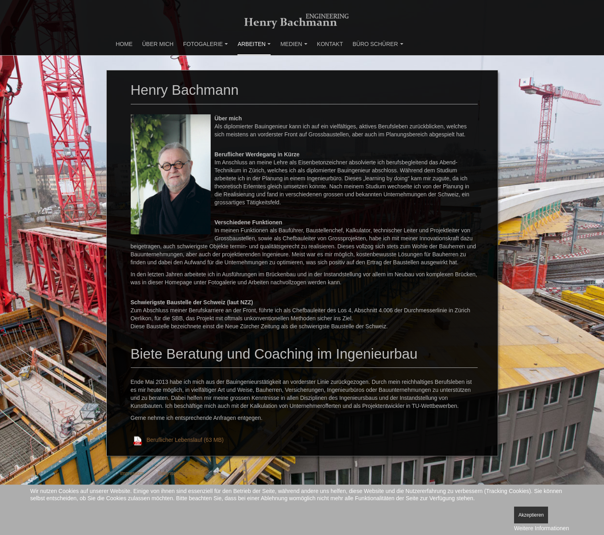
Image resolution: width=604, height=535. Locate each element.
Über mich (158, 44)
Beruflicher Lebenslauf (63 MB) (185, 440)
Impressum (132, 473)
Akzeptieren (531, 515)
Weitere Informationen (541, 528)
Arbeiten (254, 44)
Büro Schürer (378, 44)
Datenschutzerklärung (181, 473)
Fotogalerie (205, 44)
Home (124, 44)
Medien (293, 44)
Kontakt (330, 44)
